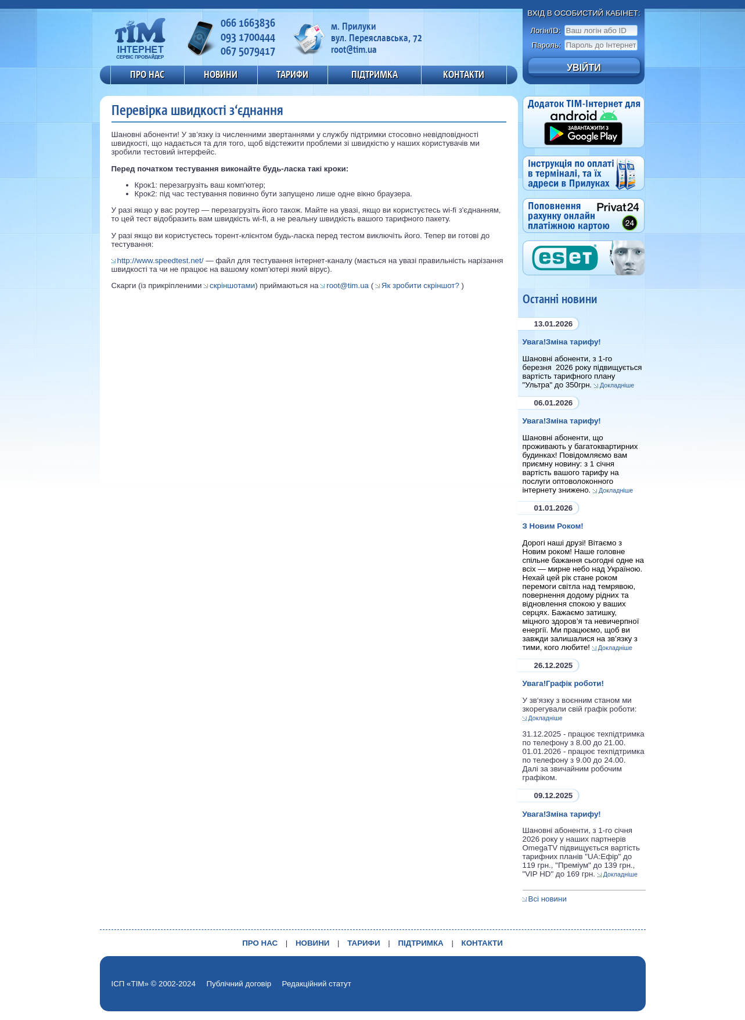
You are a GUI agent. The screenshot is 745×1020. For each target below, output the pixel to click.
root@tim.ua (347, 285)
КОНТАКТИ (463, 74)
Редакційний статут (316, 983)
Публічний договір (238, 983)
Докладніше (617, 385)
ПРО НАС (147, 74)
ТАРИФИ (292, 74)
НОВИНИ (220, 74)
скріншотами (232, 285)
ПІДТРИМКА (374, 74)
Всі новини (547, 899)
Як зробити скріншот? (420, 285)
